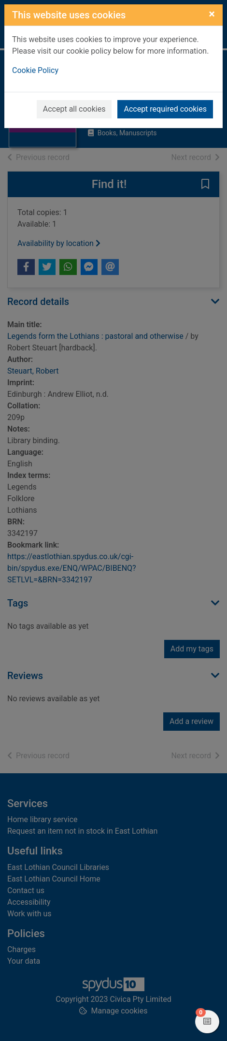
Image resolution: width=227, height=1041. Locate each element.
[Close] (212, 14)
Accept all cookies (74, 109)
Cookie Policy (35, 70)
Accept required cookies (165, 109)
